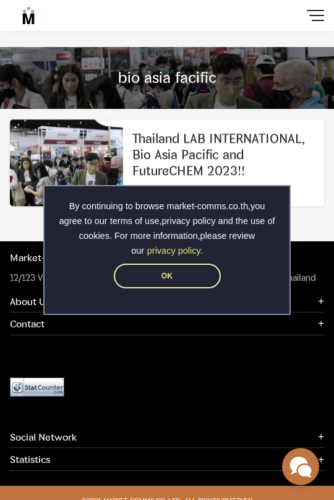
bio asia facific (167, 77)
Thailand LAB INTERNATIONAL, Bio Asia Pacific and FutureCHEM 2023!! (218, 155)
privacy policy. (175, 251)
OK (167, 276)
